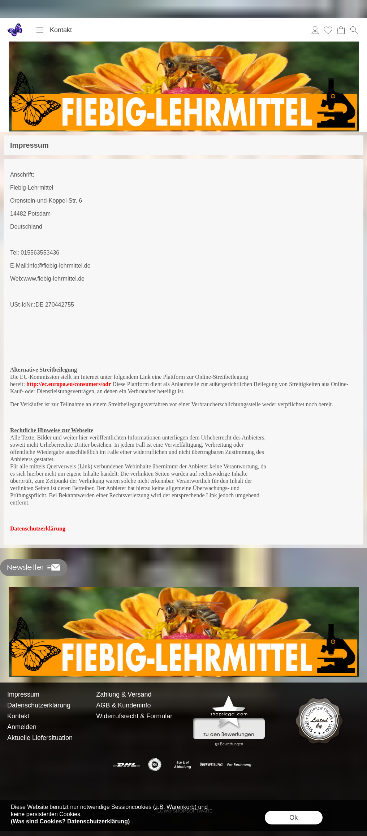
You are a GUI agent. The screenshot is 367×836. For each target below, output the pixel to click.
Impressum (23, 694)
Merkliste (328, 30)
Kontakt (61, 30)
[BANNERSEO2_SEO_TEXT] (184, 590)
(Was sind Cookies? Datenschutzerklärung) (70, 821)
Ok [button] (293, 817)
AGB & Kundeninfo (123, 705)
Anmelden (315, 30)
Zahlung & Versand (123, 694)
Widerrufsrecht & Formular (134, 716)
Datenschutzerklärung (37, 528)
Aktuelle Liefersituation (40, 737)
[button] (40, 30)
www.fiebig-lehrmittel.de (54, 279)
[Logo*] (15, 26)
